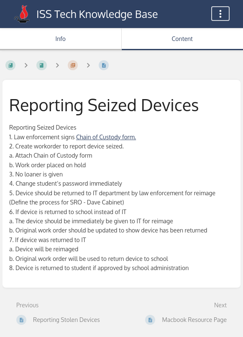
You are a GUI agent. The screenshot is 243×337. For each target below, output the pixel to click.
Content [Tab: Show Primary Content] (182, 38)
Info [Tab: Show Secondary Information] (60, 38)
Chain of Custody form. (106, 136)
